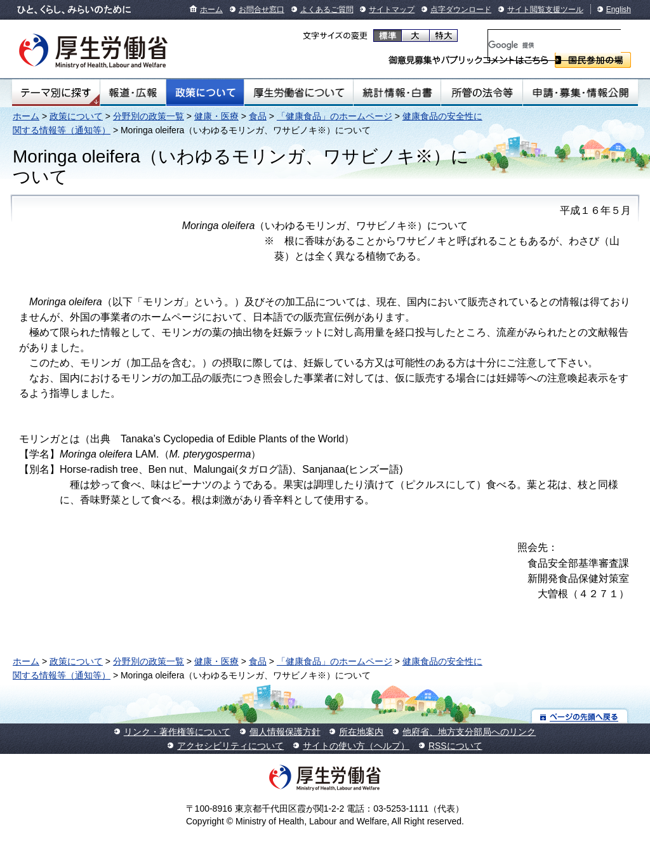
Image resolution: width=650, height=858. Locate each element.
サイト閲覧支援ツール (545, 9)
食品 (258, 116)
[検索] (554, 45)
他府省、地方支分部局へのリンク (469, 732)
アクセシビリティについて (230, 746)
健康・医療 (216, 116)
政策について (205, 92)
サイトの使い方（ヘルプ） (356, 746)
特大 (443, 35)
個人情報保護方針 (285, 732)
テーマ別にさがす (56, 92)
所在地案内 (361, 732)
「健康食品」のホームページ (334, 116)
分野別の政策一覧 (148, 116)
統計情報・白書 (397, 92)
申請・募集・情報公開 (580, 92)
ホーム (211, 9)
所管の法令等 (481, 92)
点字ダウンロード (460, 9)
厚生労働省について (299, 92)
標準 (387, 35)
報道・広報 (133, 92)
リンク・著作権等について (177, 732)
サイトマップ (392, 9)
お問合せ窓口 (261, 9)
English (618, 9)
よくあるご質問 (327, 9)
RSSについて (455, 746)
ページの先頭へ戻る (580, 716)
